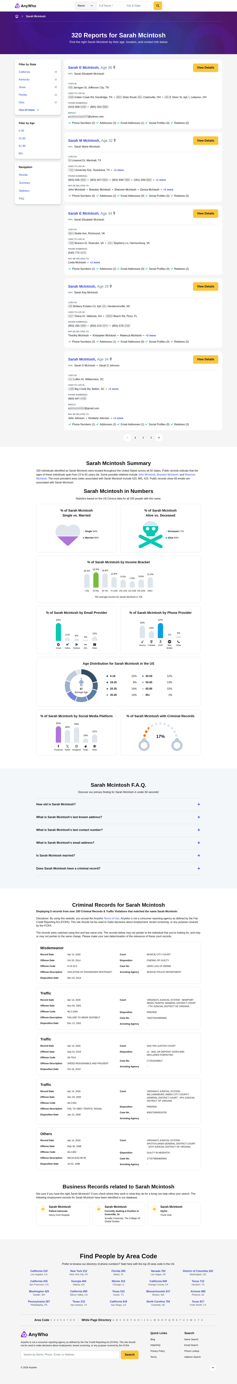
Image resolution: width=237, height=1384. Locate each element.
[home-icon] (17, 16)
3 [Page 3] (151, 437)
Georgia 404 (78, 1281)
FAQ (21, 198)
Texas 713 (198, 1281)
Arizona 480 (198, 1291)
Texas (22, 87)
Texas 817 (198, 1301)
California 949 (158, 1281)
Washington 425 (39, 1291)
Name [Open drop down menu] (86, 6)
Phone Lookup (191, 1351)
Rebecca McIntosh (131, 335)
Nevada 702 (158, 1271)
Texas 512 (118, 1291)
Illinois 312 (118, 1281)
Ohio (21, 102)
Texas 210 (79, 1301)
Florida (23, 94)
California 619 (118, 1301)
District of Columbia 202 (198, 1271)
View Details (205, 67)
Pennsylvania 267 (39, 1301)
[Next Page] (159, 438)
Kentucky (24, 79)
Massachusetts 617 (158, 1291)
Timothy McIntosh (78, 335)
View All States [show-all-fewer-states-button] (29, 110)
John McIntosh (76, 189)
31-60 (22, 138)
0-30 (21, 130)
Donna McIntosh (149, 189)
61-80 (22, 146)
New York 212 (78, 1271)
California (24, 72)
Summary (24, 182)
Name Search (191, 1339)
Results (23, 174)
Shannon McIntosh (125, 189)
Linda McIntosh (77, 262)
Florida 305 (118, 1271)
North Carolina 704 (158, 1301)
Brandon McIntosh (99, 189)
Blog (152, 1339)
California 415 (39, 1281)
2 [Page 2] (143, 437)
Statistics (24, 190)
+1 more (119, 170)
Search (130, 1354)
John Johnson (76, 418)
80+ (21, 153)
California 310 (39, 1271)
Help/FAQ (155, 1345)
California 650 (78, 1291)
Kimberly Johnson (98, 418)
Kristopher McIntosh (104, 335)
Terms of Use (111, 918)
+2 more (151, 335)
